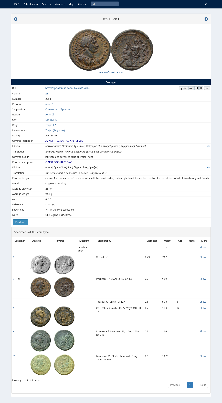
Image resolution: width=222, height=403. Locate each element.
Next (203, 384)
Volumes (60, 4)
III (46, 93)
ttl (201, 88)
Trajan (48, 125)
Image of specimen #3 (111, 72)
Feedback (20, 222)
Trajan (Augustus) (55, 130)
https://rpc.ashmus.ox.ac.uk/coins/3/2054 (67, 88)
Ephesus (50, 119)
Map (71, 4)
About (82, 4)
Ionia (48, 114)
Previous (175, 384)
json (207, 88)
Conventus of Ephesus (57, 109)
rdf (196, 88)
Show (203, 247)
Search (46, 4)
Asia (47, 104)
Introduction (31, 4)
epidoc (183, 88)
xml (191, 88)
